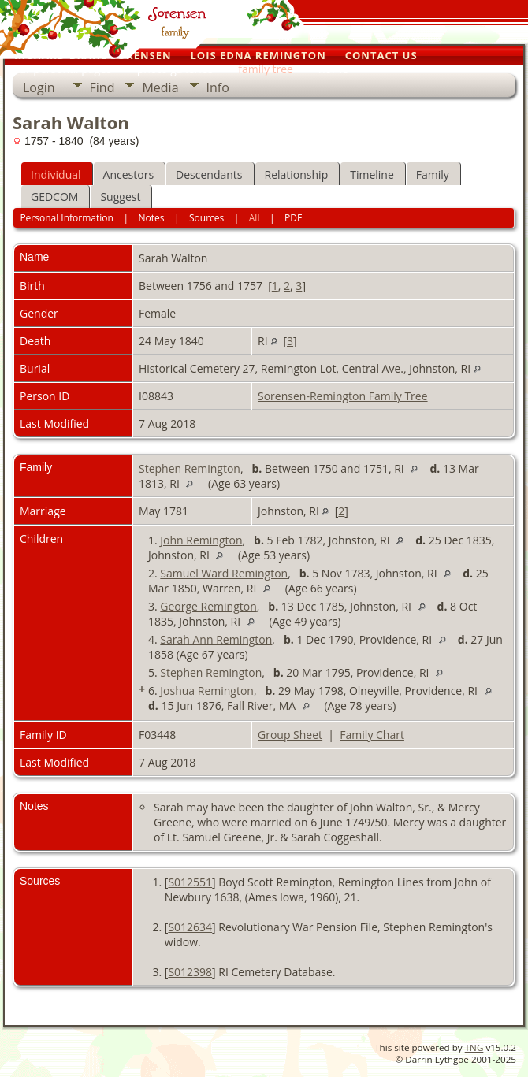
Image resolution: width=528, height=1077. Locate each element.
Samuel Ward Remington (224, 573)
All (254, 218)
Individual (56, 174)
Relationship (297, 174)
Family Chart (372, 734)
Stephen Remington (189, 468)
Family (432, 174)
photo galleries (175, 68)
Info (217, 87)
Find (102, 87)
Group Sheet (290, 734)
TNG (474, 1047)
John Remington (201, 540)
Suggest (120, 196)
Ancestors (128, 174)
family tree (265, 68)
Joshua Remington (207, 690)
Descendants (209, 174)
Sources (206, 218)
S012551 (190, 882)
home (333, 68)
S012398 (190, 971)
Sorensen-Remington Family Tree (343, 395)
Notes (151, 218)
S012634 (190, 926)
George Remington (208, 606)
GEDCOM (54, 196)
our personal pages (62, 68)
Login (39, 87)
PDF (293, 218)
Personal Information (66, 218)
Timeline (372, 174)
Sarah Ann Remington (216, 639)
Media (160, 87)
